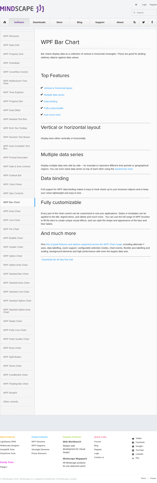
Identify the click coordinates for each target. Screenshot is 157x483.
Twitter (139, 438)
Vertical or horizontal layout (58, 88)
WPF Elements (11, 36)
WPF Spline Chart (12, 256)
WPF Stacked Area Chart (16, 282)
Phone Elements (38, 453)
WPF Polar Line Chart (14, 330)
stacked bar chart (124, 169)
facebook (151, 22)
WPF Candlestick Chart (15, 374)
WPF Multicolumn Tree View (15, 82)
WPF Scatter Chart (13, 247)
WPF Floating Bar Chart (15, 383)
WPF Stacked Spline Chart (17, 300)
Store (59, 22)
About (120, 22)
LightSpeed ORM (8, 441)
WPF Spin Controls (13, 193)
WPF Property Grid (13, 54)
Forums (97, 441)
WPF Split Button (12, 356)
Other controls (10, 401)
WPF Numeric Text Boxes (16, 137)
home (3, 22)
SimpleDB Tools (7, 449)
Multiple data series (54, 94)
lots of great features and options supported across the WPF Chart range (84, 244)
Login (144, 5)
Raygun (3, 467)
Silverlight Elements (40, 449)
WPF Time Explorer (13, 92)
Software (19, 22)
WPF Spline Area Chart (15, 264)
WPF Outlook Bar (12, 175)
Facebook (140, 442)
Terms (143, 478)
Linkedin (139, 454)
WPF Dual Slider (12, 110)
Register (153, 5)
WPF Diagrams (38, 445)
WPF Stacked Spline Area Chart (16, 310)
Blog (79, 22)
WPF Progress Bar (13, 101)
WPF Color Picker (12, 184)
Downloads (39, 22)
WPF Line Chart (11, 220)
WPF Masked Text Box (15, 119)
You (140, 450)
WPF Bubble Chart (13, 238)
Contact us (99, 457)
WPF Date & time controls (16, 166)
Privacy (153, 478)
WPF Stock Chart (12, 365)
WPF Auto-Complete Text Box (16, 147)
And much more (52, 114)
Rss (137, 458)
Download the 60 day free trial (57, 259)
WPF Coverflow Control (15, 72)
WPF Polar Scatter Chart (16, 339)
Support (99, 22)
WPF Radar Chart (12, 321)
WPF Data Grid (11, 45)
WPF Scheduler (11, 63)
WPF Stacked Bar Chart (15, 273)
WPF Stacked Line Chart (16, 291)
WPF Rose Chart (12, 348)
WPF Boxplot (10, 392)
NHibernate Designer (9, 445)
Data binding (50, 101)
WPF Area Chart (11, 211)
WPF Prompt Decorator (15, 157)
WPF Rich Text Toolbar (15, 128)
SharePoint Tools (8, 453)
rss (133, 22)
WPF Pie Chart (11, 229)
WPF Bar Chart (11, 202)
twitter (142, 22)
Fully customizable (53, 108)
